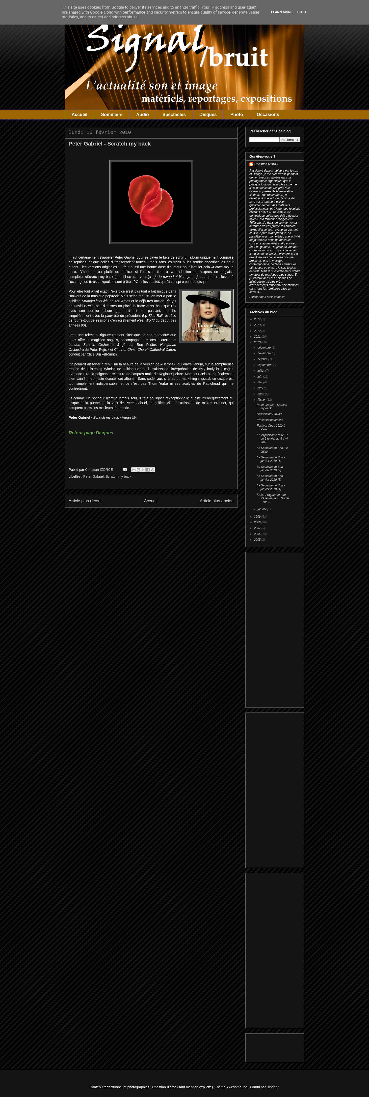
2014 (258, 319)
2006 (258, 534)
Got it (302, 12)
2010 (258, 342)
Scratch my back (118, 476)
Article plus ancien (217, 501)
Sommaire (112, 114)
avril (261, 388)
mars (261, 394)
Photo (236, 114)
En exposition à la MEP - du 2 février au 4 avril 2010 (273, 438)
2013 (258, 325)
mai (260, 382)
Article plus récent (85, 501)
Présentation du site (270, 420)
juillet (261, 370)
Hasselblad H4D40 (269, 414)
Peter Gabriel (93, 476)
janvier (262, 509)
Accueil (79, 114)
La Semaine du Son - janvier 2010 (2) (271, 468)
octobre (263, 359)
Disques (208, 114)
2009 (258, 516)
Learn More (281, 12)
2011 (258, 336)
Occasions (268, 114)
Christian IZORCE (266, 164)
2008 (258, 522)
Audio (142, 114)
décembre (265, 347)
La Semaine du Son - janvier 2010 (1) (271, 459)
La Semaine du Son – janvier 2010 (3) (271, 477)
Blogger (272, 1087)
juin (260, 376)
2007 (258, 528)
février (262, 399)
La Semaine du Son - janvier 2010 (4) (271, 487)
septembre (265, 365)
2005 (258, 539)
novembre (265, 353)
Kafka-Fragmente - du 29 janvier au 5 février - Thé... (273, 498)
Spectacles (174, 114)
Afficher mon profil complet (267, 297)
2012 (258, 331)
